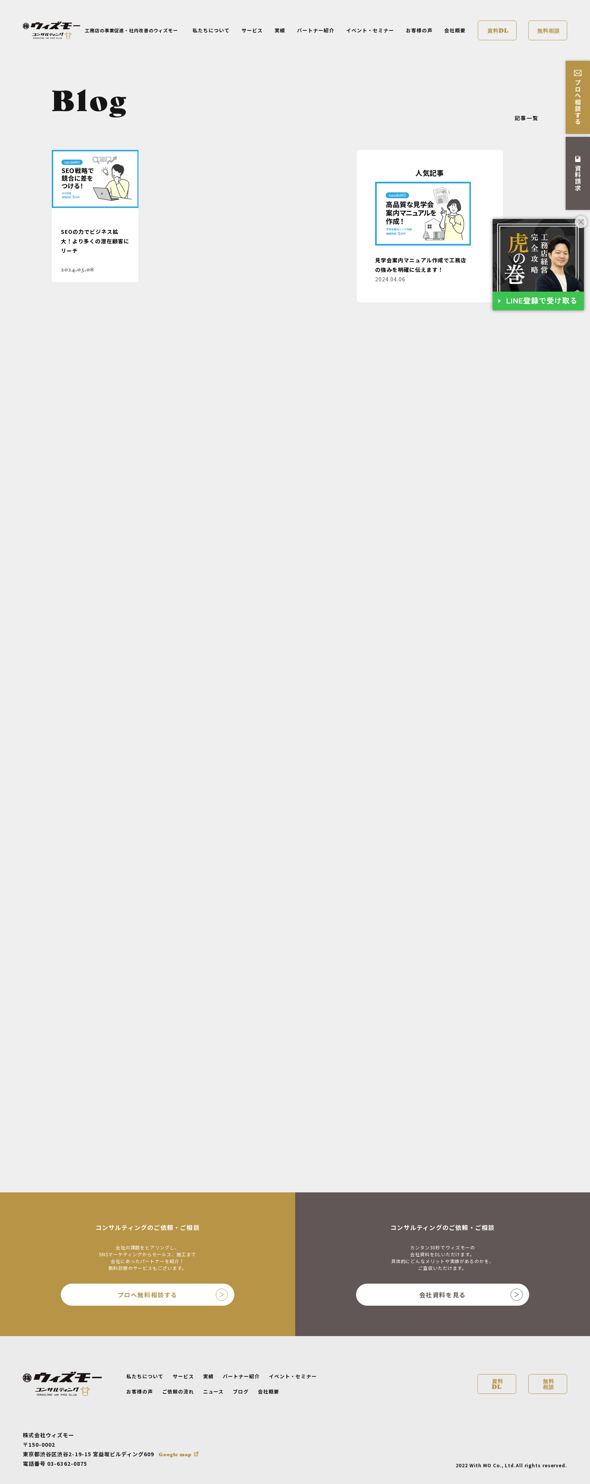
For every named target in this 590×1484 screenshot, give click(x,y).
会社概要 (455, 30)
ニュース (213, 1391)
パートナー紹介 (315, 30)
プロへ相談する (577, 97)
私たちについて (211, 30)
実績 (280, 30)
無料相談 (548, 30)
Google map (175, 1454)
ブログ (241, 1391)
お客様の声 (419, 30)
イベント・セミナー (370, 30)
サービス (252, 30)
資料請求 (577, 173)
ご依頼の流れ (178, 1391)
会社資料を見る (471, 1295)
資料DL (497, 30)
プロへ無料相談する (173, 1295)
